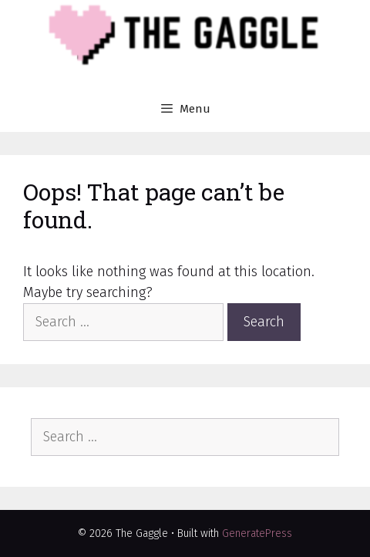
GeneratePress (257, 533)
